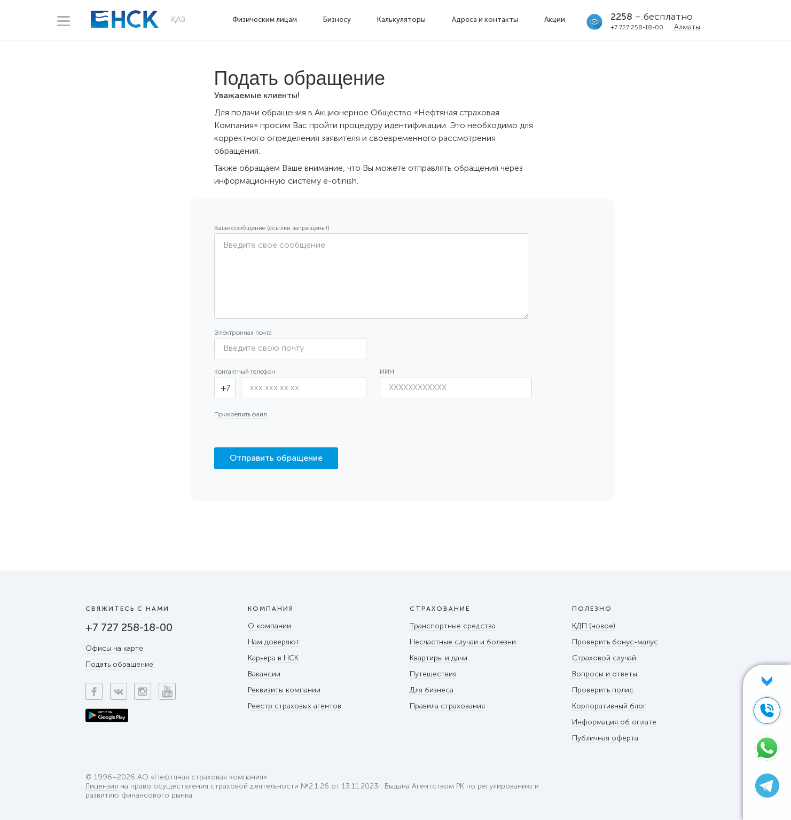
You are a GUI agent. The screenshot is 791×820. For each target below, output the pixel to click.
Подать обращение (119, 664)
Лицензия (101, 787)
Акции (554, 19)
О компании (269, 625)
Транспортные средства (453, 625)
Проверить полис (602, 690)
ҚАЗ (178, 19)
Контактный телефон (244, 371)
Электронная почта (243, 332)
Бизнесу (337, 19)
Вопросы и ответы (604, 674)
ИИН (387, 371)
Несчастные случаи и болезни (463, 641)
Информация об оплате (614, 722)
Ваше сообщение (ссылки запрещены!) (272, 228)
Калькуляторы (401, 19)
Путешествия (433, 674)
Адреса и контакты (485, 19)
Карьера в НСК (273, 658)
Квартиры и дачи (438, 658)
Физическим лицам (264, 19)
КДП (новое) (593, 625)
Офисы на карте (114, 648)
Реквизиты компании (284, 690)
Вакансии (264, 674)
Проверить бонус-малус (615, 641)
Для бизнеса (431, 690)
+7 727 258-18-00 (636, 27)
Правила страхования (447, 706)
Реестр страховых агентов (294, 706)
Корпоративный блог (609, 706)
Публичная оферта (605, 738)
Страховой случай (604, 658)
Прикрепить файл (240, 414)
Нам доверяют (274, 641)
